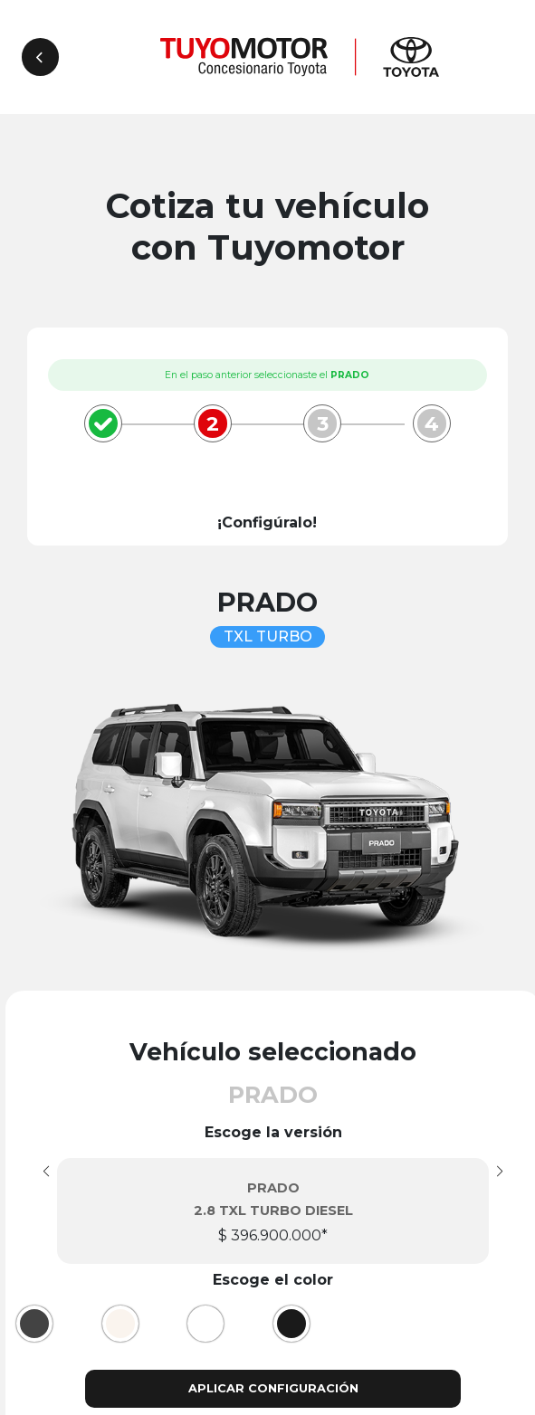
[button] (500, 1172)
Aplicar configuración (273, 1388)
